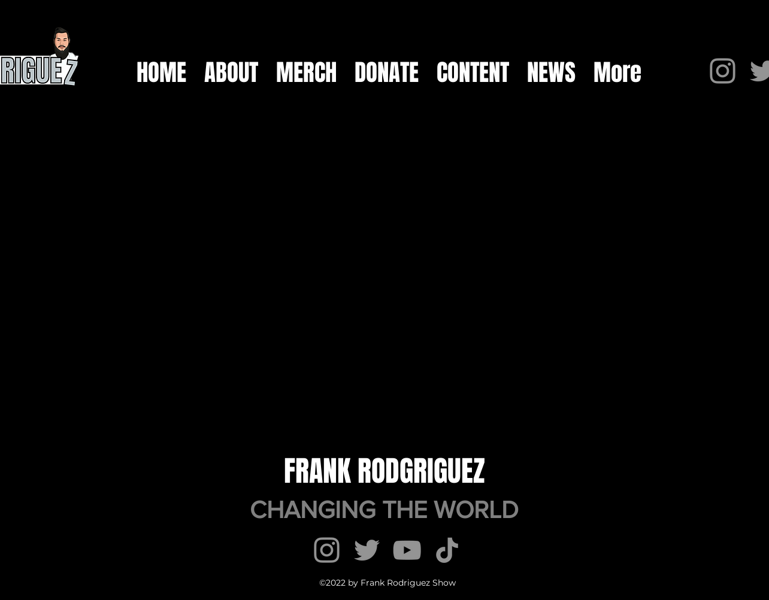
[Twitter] (367, 550)
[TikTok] (447, 550)
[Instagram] (723, 71)
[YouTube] (407, 550)
